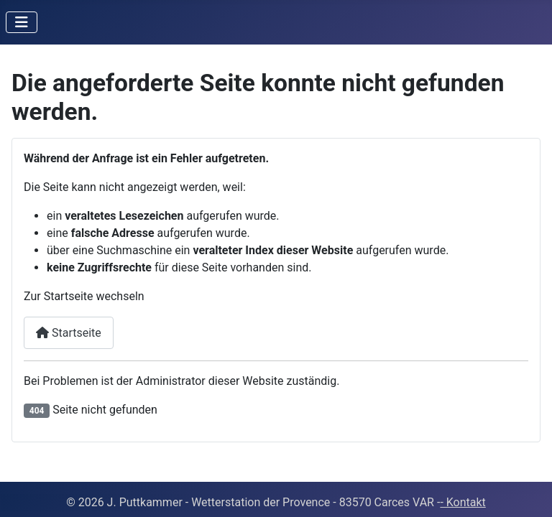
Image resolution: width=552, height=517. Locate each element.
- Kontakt (462, 502)
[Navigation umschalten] (21, 22)
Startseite (68, 333)
